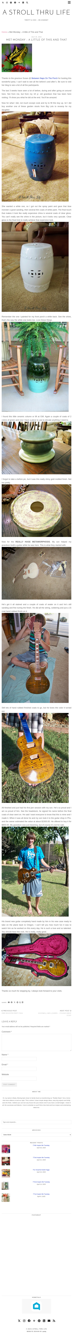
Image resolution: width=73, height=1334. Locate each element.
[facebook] (29, 1320)
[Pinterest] (11, 3)
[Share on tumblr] (20, 1002)
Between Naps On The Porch (44, 78)
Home (4, 32)
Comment (7, 1032)
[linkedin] (44, 1320)
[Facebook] (15, 3)
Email (5, 1064)
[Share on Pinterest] (17, 1002)
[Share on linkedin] (22, 1002)
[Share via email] (8, 1002)
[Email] (49, 1320)
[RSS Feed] (54, 1320)
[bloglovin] (34, 1320)
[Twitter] (3, 3)
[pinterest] (39, 1320)
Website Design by (36, 1331)
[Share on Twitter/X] (14, 1002)
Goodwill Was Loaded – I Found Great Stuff (53, 1013)
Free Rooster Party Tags (12, 1012)
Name (5, 1055)
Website (5, 1074)
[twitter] (19, 1320)
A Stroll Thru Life (36, 13)
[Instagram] (7, 3)
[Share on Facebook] (11, 1002)
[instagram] (24, 1320)
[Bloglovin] (19, 3)
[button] (70, 3)
